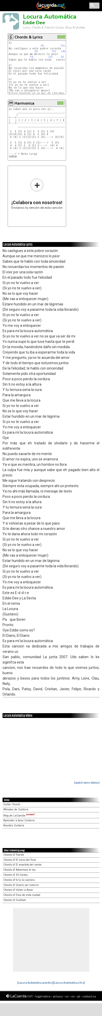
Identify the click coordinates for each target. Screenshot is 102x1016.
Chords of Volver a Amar (18, 890)
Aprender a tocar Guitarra (19, 820)
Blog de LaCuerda (19, 815)
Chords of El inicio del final (19, 860)
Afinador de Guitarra (15, 809)
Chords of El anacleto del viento (22, 864)
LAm (63, 51)
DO (36, 51)
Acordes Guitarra (13, 825)
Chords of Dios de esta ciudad (21, 895)
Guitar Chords (11, 804)
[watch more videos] (86, 782)
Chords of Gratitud (14, 900)
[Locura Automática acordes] (35, 982)
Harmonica (24, 103)
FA (42, 45)
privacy (58, 996)
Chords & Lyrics (28, 37)
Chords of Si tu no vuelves (19, 880)
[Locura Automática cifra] (69, 982)
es (67, 996)
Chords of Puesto (13, 854)
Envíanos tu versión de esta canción (37, 194)
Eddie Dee (34, 23)
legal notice (43, 996)
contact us (89, 996)
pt (78, 996)
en (73, 996)
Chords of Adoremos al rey (19, 869)
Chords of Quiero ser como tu (21, 885)
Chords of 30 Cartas (15, 875)
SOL (63, 45)
